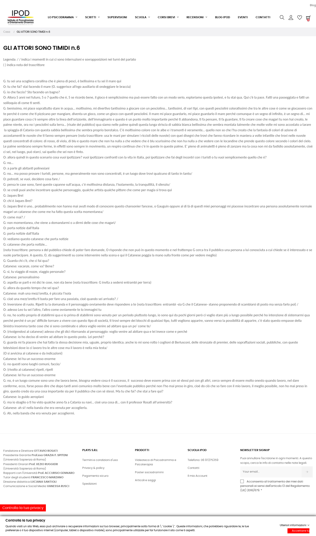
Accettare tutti (300, 530)
